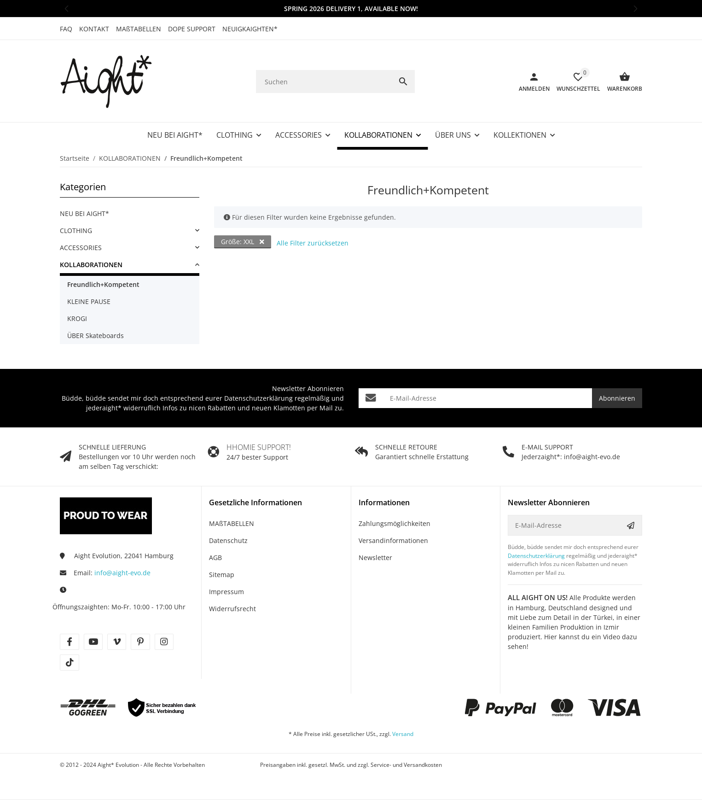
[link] (129, 230)
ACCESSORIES (81, 247)
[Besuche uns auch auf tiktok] (69, 662)
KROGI (77, 318)
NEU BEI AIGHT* (84, 213)
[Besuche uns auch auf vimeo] (116, 642)
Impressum (226, 591)
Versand (402, 734)
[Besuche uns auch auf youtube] (93, 642)
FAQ (66, 28)
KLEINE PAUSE (88, 301)
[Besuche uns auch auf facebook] (69, 642)
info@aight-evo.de (122, 572)
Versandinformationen (393, 540)
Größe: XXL (242, 241)
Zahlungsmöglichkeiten (394, 523)
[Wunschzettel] (575, 81)
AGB (215, 557)
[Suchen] (324, 82)
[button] (66, 8)
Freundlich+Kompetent (103, 284)
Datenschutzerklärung (258, 398)
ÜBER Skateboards (95, 335)
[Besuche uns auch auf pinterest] (140, 642)
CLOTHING (76, 230)
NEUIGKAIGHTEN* (250, 28)
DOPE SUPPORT (191, 28)
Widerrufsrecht (232, 608)
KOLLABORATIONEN (91, 264)
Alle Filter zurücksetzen (312, 243)
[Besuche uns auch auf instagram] (164, 642)
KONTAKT (94, 28)
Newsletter (375, 557)
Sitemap (221, 574)
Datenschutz (228, 540)
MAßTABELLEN (138, 28)
